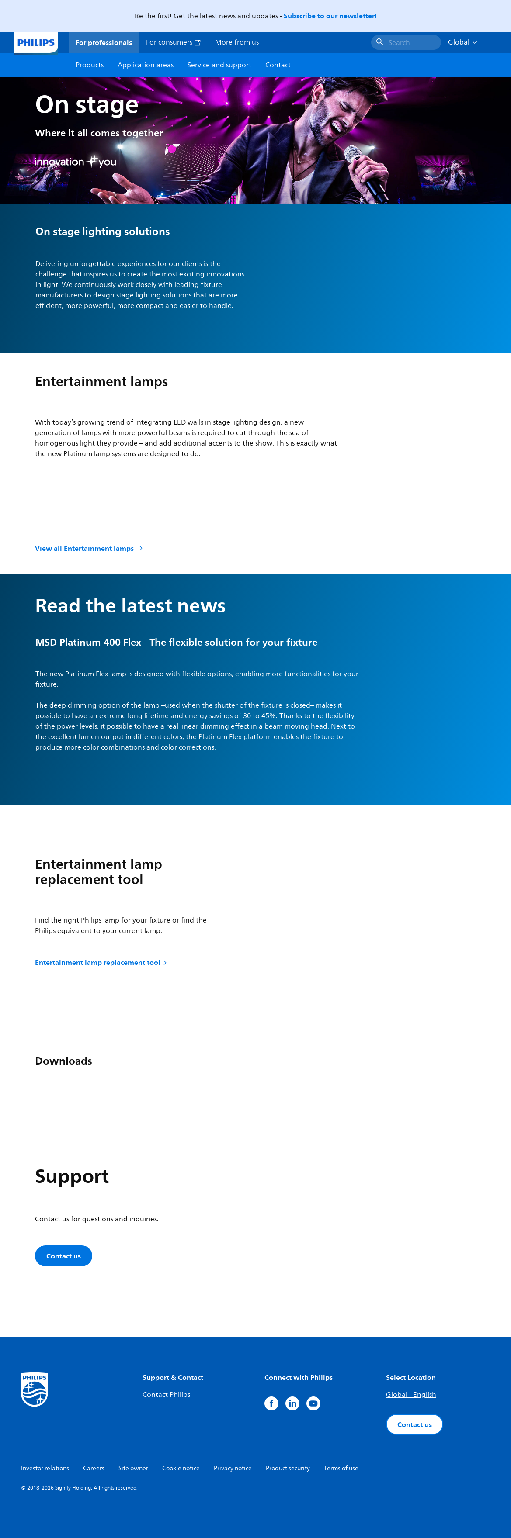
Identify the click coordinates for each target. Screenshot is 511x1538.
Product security (288, 1468)
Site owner (133, 1468)
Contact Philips (166, 1394)
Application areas (146, 65)
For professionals (104, 42)
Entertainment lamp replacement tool (101, 962)
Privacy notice (233, 1468)
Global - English (411, 1394)
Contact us (63, 1256)
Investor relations (45, 1468)
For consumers (173, 42)
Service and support (219, 65)
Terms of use (341, 1468)
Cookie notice (181, 1468)
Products (90, 65)
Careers (93, 1468)
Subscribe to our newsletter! (330, 16)
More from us (237, 42)
